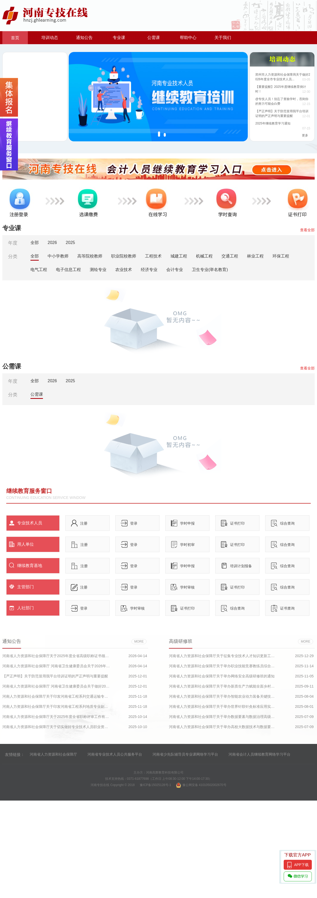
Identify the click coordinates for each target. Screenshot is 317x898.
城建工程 (178, 256)
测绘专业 (98, 269)
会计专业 (174, 269)
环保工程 (280, 256)
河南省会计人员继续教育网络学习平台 (259, 754)
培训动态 (49, 37)
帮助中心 (188, 37)
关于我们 (222, 37)
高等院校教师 (89, 256)
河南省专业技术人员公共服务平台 (114, 754)
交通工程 (229, 256)
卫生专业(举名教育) (210, 269)
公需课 (153, 37)
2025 (70, 242)
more (139, 641)
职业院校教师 (123, 256)
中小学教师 (58, 256)
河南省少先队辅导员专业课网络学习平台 (185, 754)
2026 (52, 242)
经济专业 (149, 269)
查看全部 (307, 230)
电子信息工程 (68, 269)
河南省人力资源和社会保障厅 (53, 754)
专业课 (119, 37)
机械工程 (204, 256)
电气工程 (38, 269)
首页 (15, 38)
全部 (34, 242)
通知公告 (84, 37)
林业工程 (255, 256)
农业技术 (123, 269)
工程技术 (153, 256)
